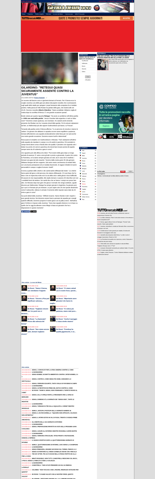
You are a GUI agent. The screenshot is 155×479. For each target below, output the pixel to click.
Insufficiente (85, 60)
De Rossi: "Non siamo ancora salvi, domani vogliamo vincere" (35, 331)
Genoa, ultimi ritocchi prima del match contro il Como (52, 388)
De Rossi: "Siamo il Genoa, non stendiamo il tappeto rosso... (34, 290)
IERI (130, 171)
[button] (87, 76)
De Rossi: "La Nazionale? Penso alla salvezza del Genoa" (33, 321)
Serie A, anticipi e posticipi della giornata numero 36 (51, 410)
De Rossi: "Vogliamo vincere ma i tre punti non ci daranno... (34, 311)
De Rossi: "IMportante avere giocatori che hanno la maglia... (63, 301)
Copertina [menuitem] (30, 14)
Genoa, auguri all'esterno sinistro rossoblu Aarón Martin (54, 431)
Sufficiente (84, 63)
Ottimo (83, 71)
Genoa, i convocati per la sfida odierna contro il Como (52, 370)
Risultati (88, 80)
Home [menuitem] (23, 14)
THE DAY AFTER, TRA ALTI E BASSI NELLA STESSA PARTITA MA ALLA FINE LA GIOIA (113, 56)
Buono (83, 66)
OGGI (122, 171)
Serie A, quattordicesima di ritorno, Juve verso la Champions (55, 445)
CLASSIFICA (84, 148)
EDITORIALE (102, 53)
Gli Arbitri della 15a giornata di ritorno (47, 422)
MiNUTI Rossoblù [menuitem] (79, 14)
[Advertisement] (77, 36)
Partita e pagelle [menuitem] (39, 14)
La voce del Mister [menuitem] (58, 14)
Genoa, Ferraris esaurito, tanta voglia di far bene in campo (54, 383)
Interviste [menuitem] (48, 14)
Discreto (84, 69)
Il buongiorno (37, 372)
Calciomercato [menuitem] (69, 14)
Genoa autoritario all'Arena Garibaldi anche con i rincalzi (54, 451)
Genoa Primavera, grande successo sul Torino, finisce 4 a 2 (54, 449)
